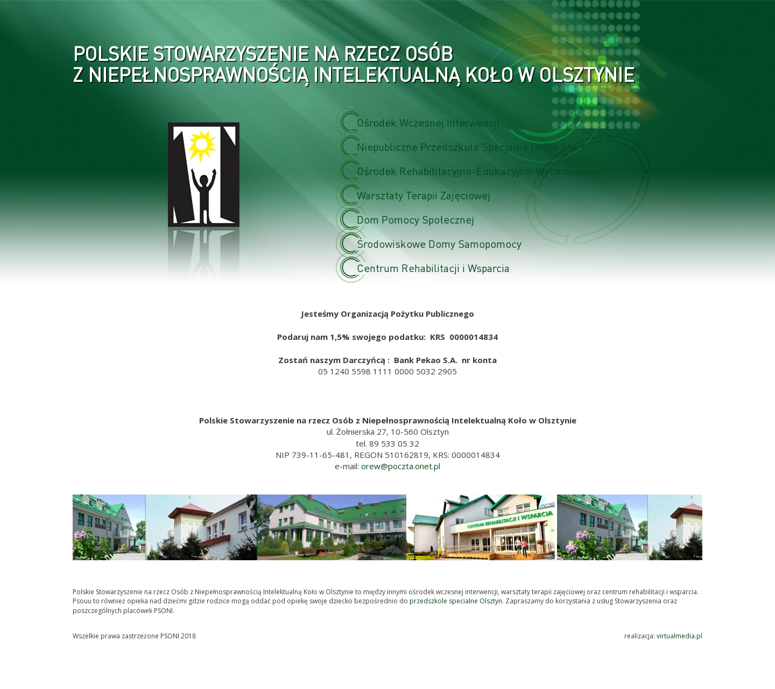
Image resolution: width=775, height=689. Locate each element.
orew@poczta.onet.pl (400, 466)
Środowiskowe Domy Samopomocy (444, 243)
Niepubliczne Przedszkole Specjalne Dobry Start (475, 147)
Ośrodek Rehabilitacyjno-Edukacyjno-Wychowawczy (484, 171)
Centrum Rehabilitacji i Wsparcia (438, 268)
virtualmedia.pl (679, 636)
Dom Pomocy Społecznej (420, 219)
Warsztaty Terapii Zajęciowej (428, 195)
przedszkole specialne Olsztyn (456, 601)
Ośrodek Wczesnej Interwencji (433, 122)
